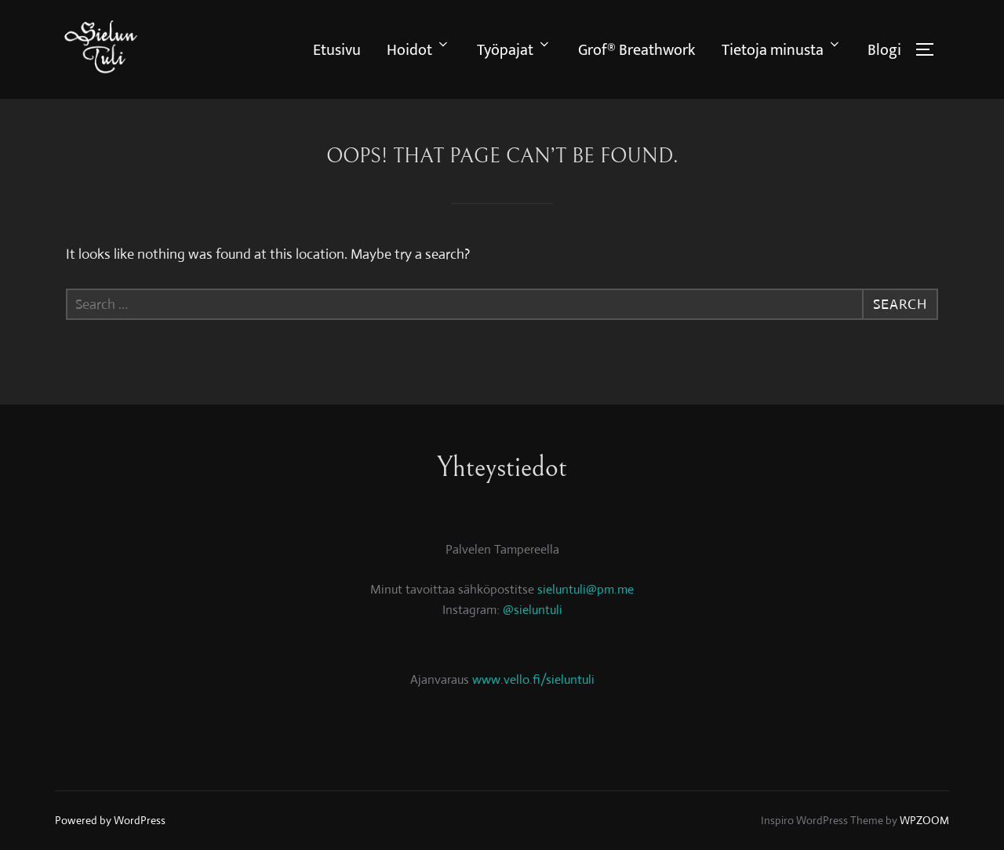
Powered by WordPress (110, 820)
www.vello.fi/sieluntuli (533, 679)
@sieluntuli (532, 609)
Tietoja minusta (782, 50)
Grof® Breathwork (636, 50)
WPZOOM (924, 820)
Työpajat (514, 50)
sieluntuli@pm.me (585, 589)
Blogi (884, 50)
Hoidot (418, 50)
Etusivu (337, 50)
